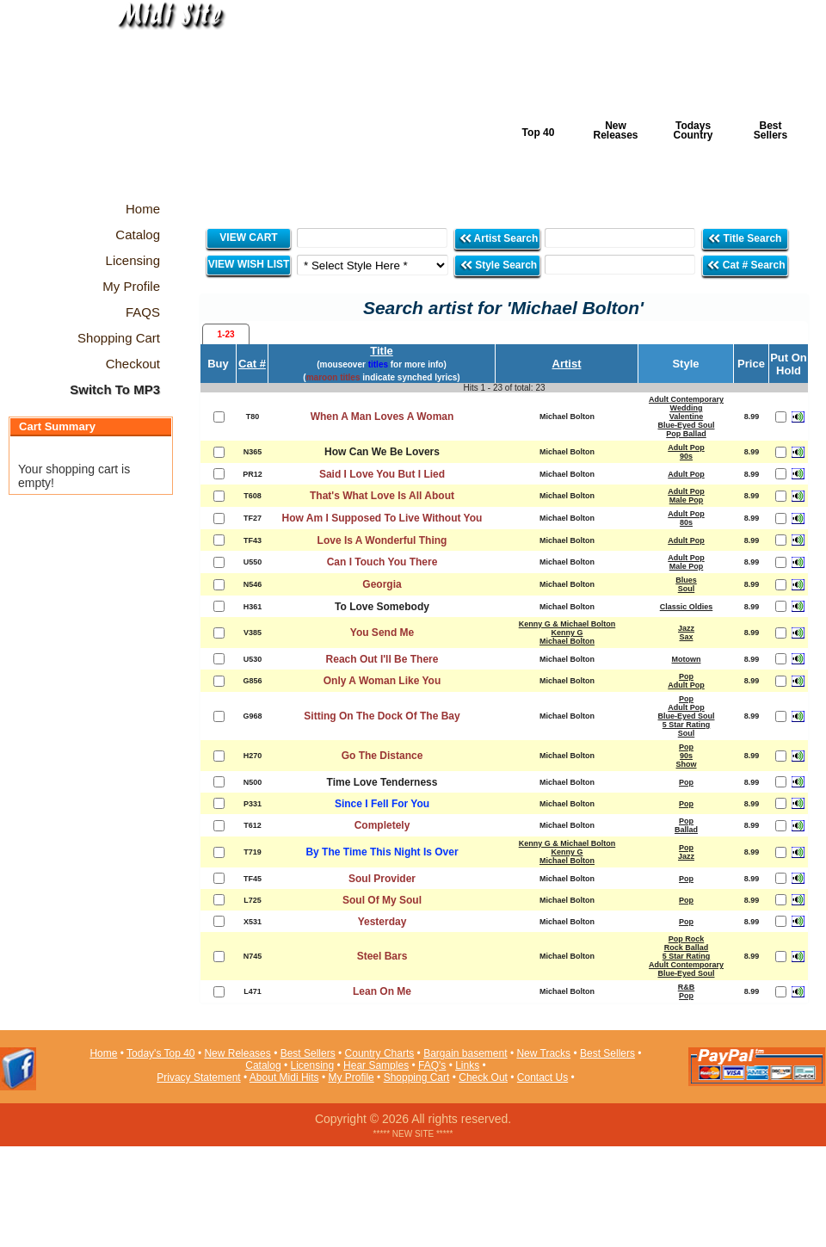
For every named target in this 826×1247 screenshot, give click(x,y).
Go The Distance (382, 756)
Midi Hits (160, 104)
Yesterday (382, 922)
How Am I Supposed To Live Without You (382, 518)
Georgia (381, 584)
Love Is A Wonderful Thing (382, 540)
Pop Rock (687, 939)
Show (686, 764)
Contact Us (542, 1077)
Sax (686, 637)
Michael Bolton (567, 641)
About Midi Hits (284, 1077)
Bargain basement (465, 1053)
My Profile (350, 1077)
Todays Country (693, 130)
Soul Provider (382, 879)
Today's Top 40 (160, 1053)
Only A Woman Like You (382, 681)
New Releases (615, 130)
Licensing (313, 1065)
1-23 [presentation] (225, 334)
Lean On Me (382, 991)
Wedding (686, 408)
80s (686, 522)
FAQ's (432, 1065)
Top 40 (538, 133)
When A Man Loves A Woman (382, 417)
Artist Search (499, 237)
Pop (686, 676)
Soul (686, 588)
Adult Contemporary (686, 399)
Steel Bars (382, 956)
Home (103, 1053)
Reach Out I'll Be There (382, 659)
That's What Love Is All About (382, 496)
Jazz (686, 628)
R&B (686, 987)
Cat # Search (745, 264)
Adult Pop (686, 447)
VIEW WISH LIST (249, 264)
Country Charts (380, 1053)
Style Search (498, 264)
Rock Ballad (686, 947)
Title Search (745, 237)
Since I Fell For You (382, 804)
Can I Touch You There (382, 562)
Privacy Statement (198, 1077)
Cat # (252, 363)
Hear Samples (376, 1065)
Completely (382, 825)
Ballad (686, 829)
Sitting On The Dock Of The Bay (381, 716)
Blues (686, 580)
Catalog (262, 1065)
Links (467, 1065)
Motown (686, 659)
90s (686, 456)
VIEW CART (248, 237)
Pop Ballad (686, 433)
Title (381, 350)
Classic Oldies (686, 606)
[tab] (226, 334)
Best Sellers (770, 130)
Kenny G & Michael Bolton (567, 624)
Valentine (686, 416)
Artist (567, 363)
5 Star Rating (687, 724)
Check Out (483, 1077)
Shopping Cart (417, 1077)
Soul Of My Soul (382, 900)
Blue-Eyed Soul (685, 425)
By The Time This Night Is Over (381, 852)
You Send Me (382, 633)
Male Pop (686, 500)
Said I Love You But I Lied (382, 474)
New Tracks (543, 1053)
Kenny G (567, 632)
